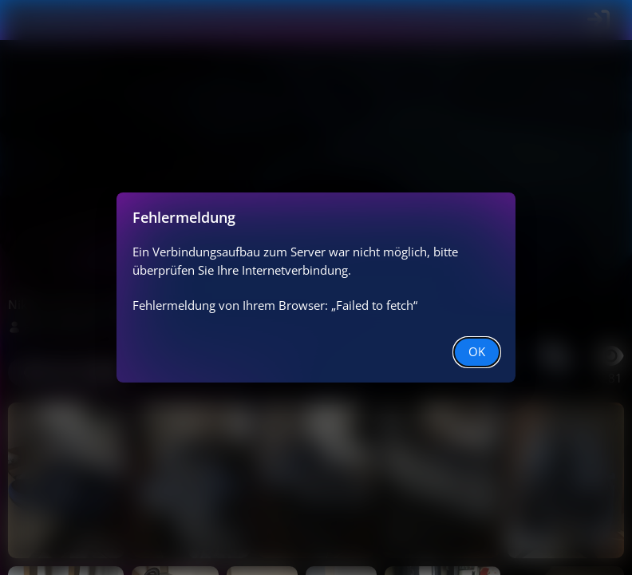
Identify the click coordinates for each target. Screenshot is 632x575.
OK (476, 351)
